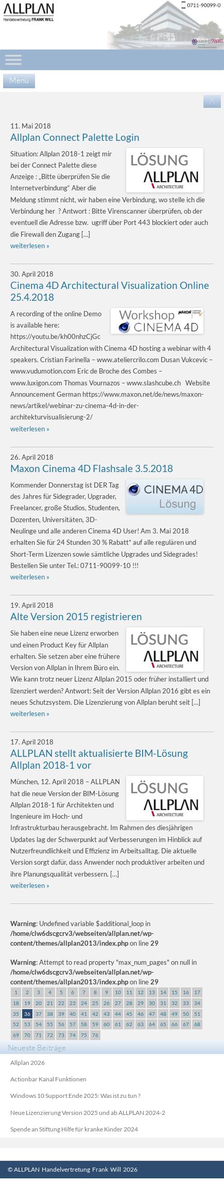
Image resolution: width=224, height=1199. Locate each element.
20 (39, 1003)
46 (140, 1014)
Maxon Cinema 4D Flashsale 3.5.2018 (91, 468)
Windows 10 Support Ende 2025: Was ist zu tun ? (75, 1095)
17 (197, 992)
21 (50, 1003)
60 (107, 1024)
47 (152, 1014)
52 (16, 1024)
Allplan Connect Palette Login (75, 137)
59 (95, 1024)
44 (118, 1014)
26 (107, 1003)
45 (129, 1014)
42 (95, 1014)
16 (186, 992)
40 (73, 1014)
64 (152, 1024)
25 (95, 1003)
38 (50, 1014)
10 (118, 992)
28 (129, 1003)
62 (129, 1024)
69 (16, 1035)
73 (61, 1035)
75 (84, 1035)
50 (186, 1014)
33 (186, 1003)
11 (129, 992)
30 (152, 1003)
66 (174, 1024)
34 (197, 1003)
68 (197, 1024)
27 (118, 1003)
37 (39, 1014)
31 (163, 1003)
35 (16, 1014)
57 (73, 1024)
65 (163, 1024)
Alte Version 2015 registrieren (76, 616)
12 (140, 992)
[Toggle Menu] (13, 59)
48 (163, 1014)
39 (61, 1014)
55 (50, 1024)
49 (174, 1014)
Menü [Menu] (19, 80)
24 (84, 1003)
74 (73, 1035)
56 (61, 1024)
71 (39, 1035)
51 (197, 1014)
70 (27, 1035)
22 (61, 1003)
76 (95, 1035)
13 (152, 992)
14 (163, 992)
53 (27, 1024)
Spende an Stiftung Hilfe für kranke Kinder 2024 (74, 1129)
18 (16, 1003)
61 (118, 1024)
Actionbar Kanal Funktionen (48, 1079)
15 (174, 992)
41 (84, 1014)
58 (84, 1024)
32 (174, 1003)
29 (140, 1003)
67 (186, 1024)
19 (27, 1003)
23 (73, 1003)
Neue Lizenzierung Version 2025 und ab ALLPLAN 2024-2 (87, 1112)
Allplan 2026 (27, 1062)
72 (50, 1035)
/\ (212, 101)
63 (140, 1024)
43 (107, 1014)
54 (39, 1024)
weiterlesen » (29, 245)
